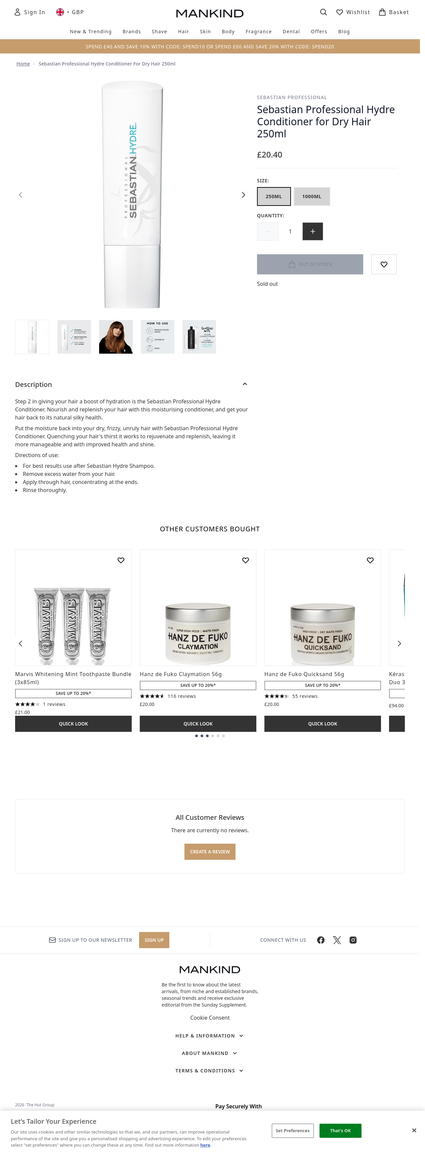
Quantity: (271, 215)
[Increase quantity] (313, 231)
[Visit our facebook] (321, 940)
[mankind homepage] (210, 13)
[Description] (132, 384)
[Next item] (399, 643)
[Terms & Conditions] (210, 1070)
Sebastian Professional (292, 97)
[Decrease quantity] (268, 231)
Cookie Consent (209, 1017)
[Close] (414, 1130)
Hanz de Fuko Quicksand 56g (304, 674)
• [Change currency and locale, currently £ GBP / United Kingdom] (70, 12)
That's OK (340, 1130)
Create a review (210, 851)
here (205, 1145)
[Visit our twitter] (337, 940)
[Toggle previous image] (20, 194)
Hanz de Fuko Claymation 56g (181, 674)
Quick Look (73, 723)
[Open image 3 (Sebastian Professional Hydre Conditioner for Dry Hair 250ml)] (116, 337)
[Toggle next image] (243, 194)
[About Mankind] (210, 1053)
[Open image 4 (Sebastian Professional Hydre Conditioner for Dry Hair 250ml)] (157, 337)
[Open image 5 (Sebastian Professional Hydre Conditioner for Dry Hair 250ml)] (199, 337)
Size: (263, 180)
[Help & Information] (210, 1035)
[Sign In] (29, 12)
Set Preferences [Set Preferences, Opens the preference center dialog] (293, 1130)
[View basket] (393, 12)
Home (23, 63)
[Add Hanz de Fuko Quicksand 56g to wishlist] (370, 560)
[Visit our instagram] (353, 940)
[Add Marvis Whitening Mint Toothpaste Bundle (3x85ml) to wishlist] (121, 560)
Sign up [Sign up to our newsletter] (154, 940)
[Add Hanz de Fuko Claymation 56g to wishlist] (246, 560)
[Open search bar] (324, 12)
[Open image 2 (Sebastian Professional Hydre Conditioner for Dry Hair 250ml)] (74, 337)
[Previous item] (20, 643)
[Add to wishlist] (384, 264)
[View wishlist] (353, 12)
